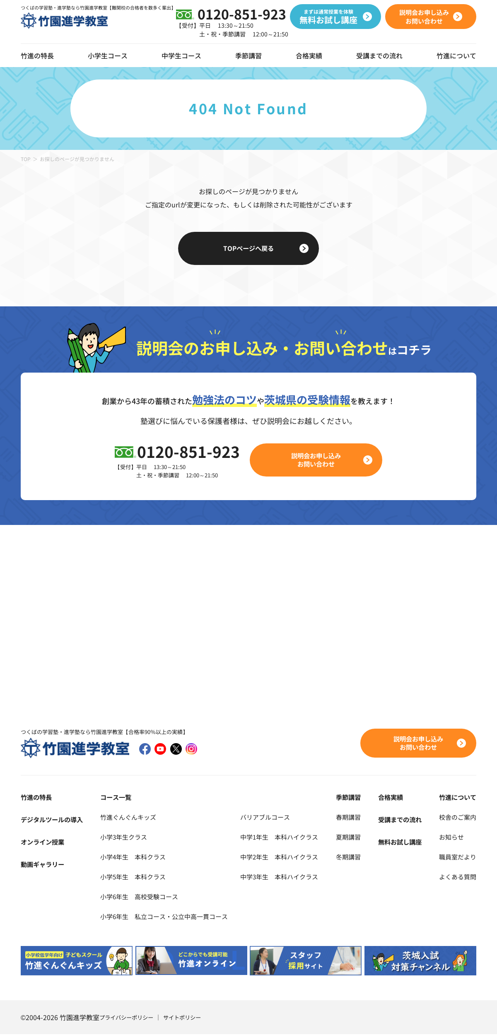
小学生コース (108, 55)
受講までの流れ (379, 55)
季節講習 (248, 55)
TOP (26, 158)
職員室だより (456, 857)
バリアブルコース (273, 817)
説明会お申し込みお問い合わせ (317, 459)
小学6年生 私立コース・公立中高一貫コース (166, 917)
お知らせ (450, 837)
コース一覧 (114, 797)
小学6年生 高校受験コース (139, 897)
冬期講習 (354, 857)
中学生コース (181, 55)
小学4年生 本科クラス (133, 857)
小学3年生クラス (123, 837)
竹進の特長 (37, 797)
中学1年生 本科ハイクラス (288, 837)
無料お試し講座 (402, 842)
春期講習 (354, 817)
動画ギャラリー (44, 864)
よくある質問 (456, 877)
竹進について (456, 797)
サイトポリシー (187, 1018)
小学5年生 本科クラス (133, 877)
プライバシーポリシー (128, 1018)
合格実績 (309, 55)
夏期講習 (354, 837)
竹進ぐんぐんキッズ (128, 817)
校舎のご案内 (456, 817)
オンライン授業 (44, 842)
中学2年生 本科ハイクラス (288, 857)
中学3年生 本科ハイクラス (288, 877)
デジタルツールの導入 (54, 820)
